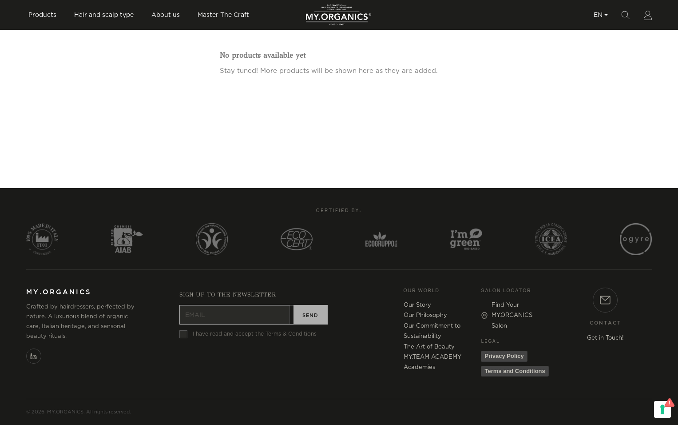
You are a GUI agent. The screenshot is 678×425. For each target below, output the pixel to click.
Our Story (417, 305)
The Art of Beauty (429, 347)
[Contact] (605, 300)
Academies (419, 367)
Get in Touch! (605, 338)
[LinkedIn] (33, 356)
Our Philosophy (425, 315)
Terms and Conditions (514, 371)
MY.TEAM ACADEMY (432, 357)
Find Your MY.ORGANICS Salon (512, 315)
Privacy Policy (503, 356)
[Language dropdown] (600, 14)
